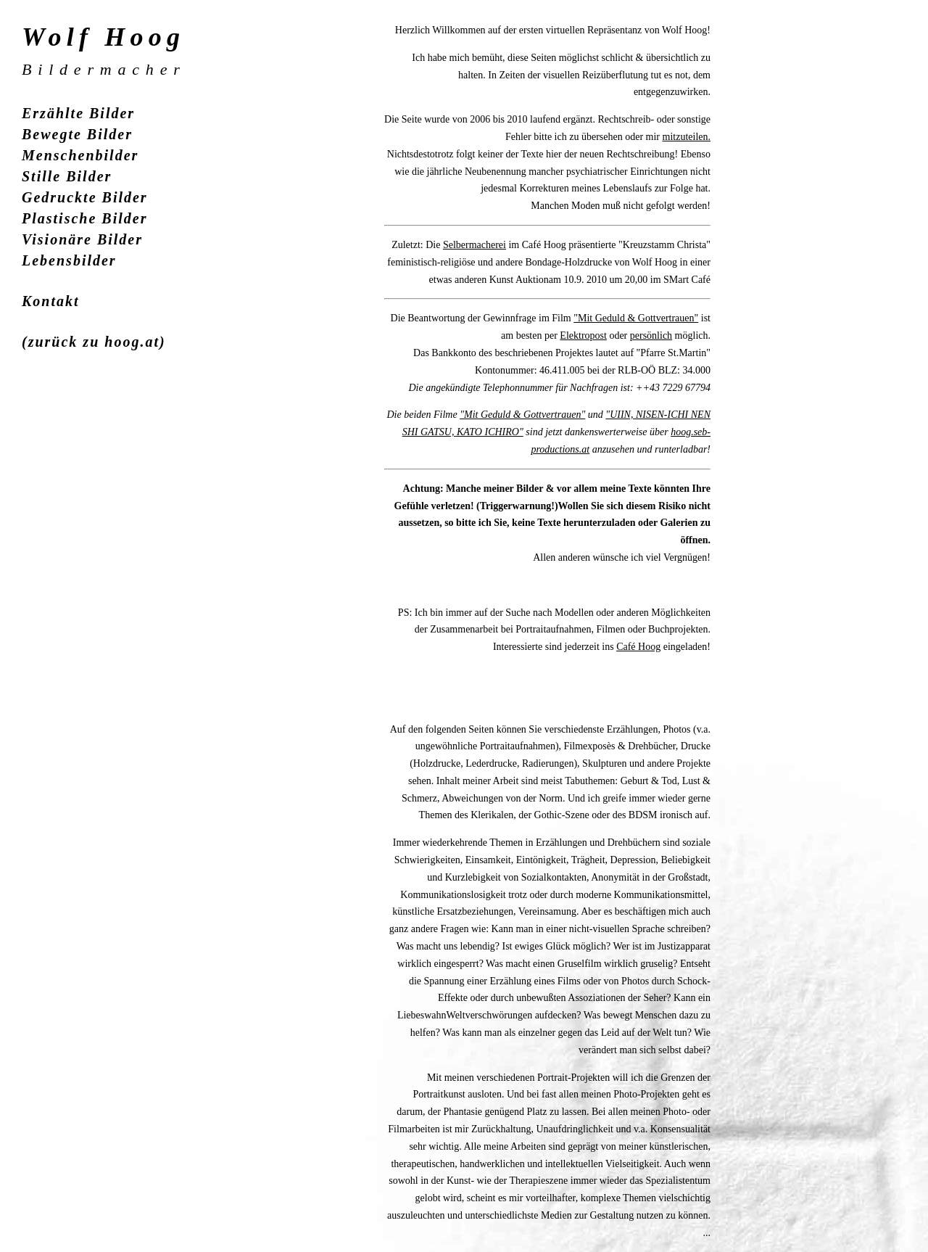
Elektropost (583, 335)
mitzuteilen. (686, 136)
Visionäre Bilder (82, 239)
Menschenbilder (80, 155)
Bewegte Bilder (77, 134)
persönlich (651, 335)
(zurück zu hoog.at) (94, 342)
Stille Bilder (67, 176)
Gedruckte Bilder (85, 197)
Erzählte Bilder (78, 113)
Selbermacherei (474, 244)
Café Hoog (638, 646)
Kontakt (51, 301)
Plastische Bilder (84, 218)
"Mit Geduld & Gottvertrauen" (635, 318)
